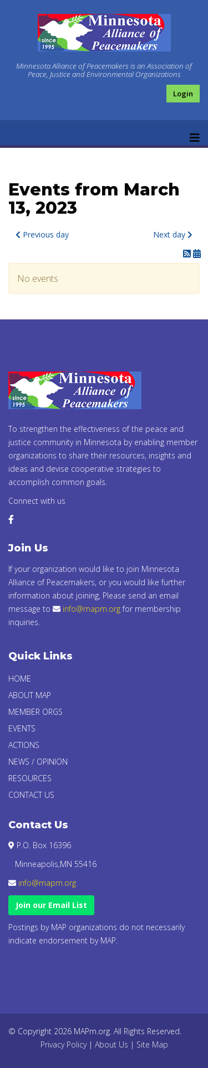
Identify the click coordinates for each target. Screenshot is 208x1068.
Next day (172, 234)
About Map (29, 695)
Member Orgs (35, 711)
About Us (111, 1044)
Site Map (152, 1044)
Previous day (42, 234)
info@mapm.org (91, 608)
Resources (30, 778)
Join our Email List (51, 905)
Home (19, 678)
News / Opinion (38, 761)
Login (183, 94)
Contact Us (31, 795)
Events (21, 728)
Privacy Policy (63, 1044)
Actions (23, 745)
